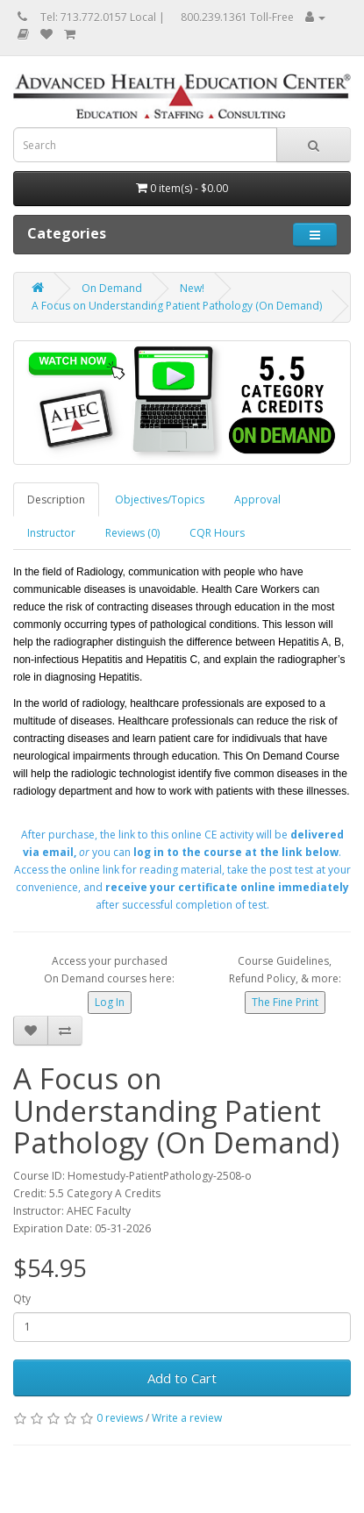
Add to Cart (182, 1378)
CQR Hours (217, 532)
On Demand (112, 288)
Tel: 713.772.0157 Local (98, 17)
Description (56, 499)
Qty (22, 1298)
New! (192, 288)
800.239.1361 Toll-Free (237, 17)
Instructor (51, 532)
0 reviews (119, 1417)
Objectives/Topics (159, 499)
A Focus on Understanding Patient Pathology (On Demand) (177, 305)
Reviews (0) (132, 532)
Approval (257, 499)
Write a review (187, 1417)
